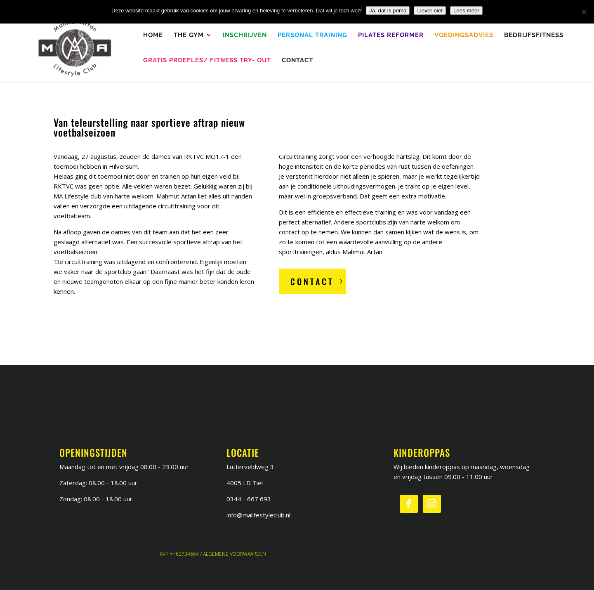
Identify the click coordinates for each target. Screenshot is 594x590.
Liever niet (430, 10)
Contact (297, 60)
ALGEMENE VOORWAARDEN (234, 553)
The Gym (189, 35)
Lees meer (466, 10)
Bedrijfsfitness (533, 35)
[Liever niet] (584, 12)
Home (153, 35)
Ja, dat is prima (387, 10)
